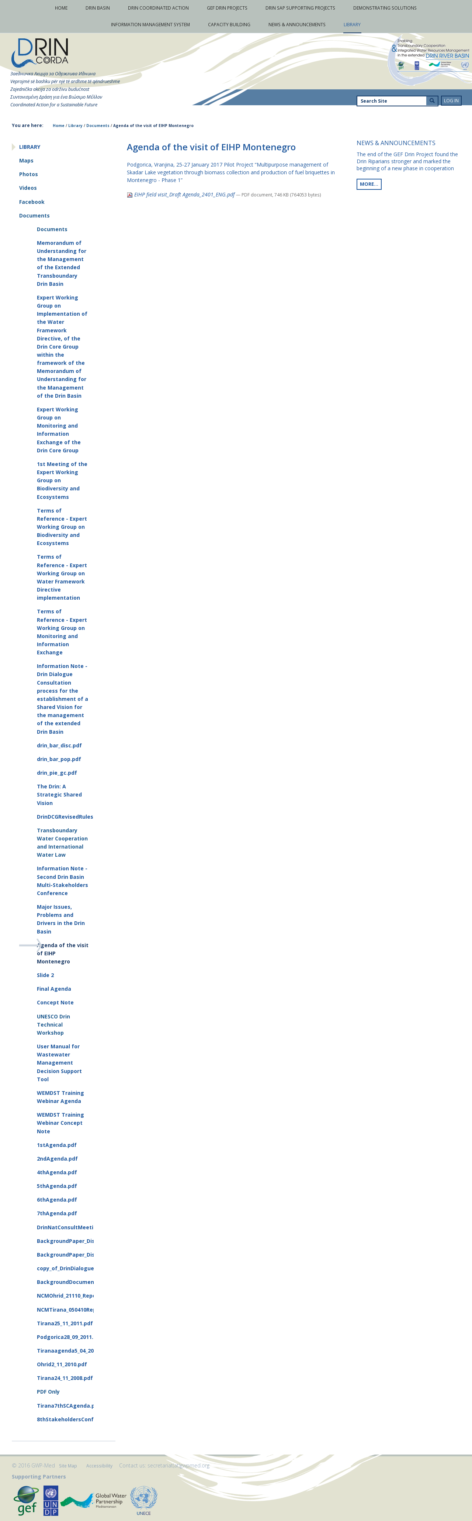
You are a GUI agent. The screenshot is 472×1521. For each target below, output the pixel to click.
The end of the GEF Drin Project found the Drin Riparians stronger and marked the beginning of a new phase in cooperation (407, 161)
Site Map (68, 1466)
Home (59, 125)
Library (75, 125)
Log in (451, 100)
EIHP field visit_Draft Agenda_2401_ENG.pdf (181, 194)
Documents (98, 125)
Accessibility (99, 1466)
